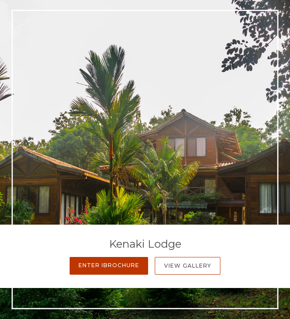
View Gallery (187, 265)
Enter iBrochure (108, 265)
